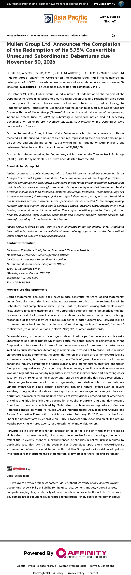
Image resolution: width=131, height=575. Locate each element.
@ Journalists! (39, 35)
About (21, 565)
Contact (93, 573)
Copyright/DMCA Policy (48, 573)
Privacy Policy (75, 573)
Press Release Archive (42, 565)
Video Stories (79, 35)
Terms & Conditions (102, 565)
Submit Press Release (73, 565)
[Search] (113, 35)
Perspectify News (17, 35)
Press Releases (59, 35)
